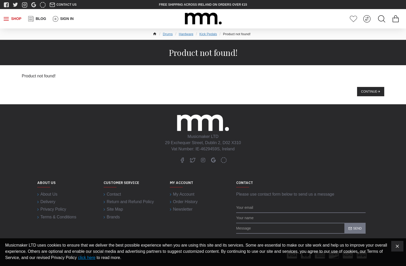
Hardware (186, 34)
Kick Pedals (208, 34)
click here (87, 257)
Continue (369, 91)
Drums (168, 34)
